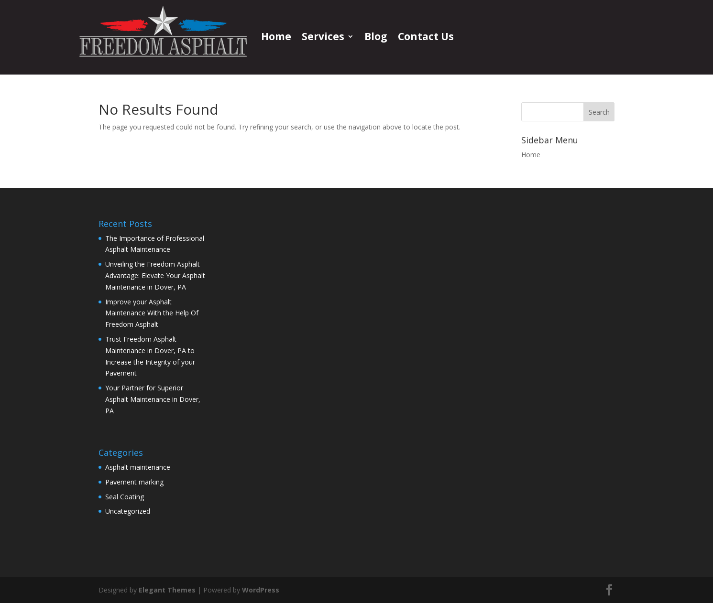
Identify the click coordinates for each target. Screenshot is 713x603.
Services (323, 36)
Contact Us (426, 36)
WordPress (260, 589)
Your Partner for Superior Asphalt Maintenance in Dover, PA (152, 399)
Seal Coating (124, 496)
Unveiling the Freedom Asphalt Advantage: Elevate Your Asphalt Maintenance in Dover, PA (155, 275)
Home (276, 36)
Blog (375, 36)
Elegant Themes (167, 589)
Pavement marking (134, 481)
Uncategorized (127, 511)
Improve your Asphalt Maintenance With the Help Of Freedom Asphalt (151, 313)
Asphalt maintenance (137, 467)
